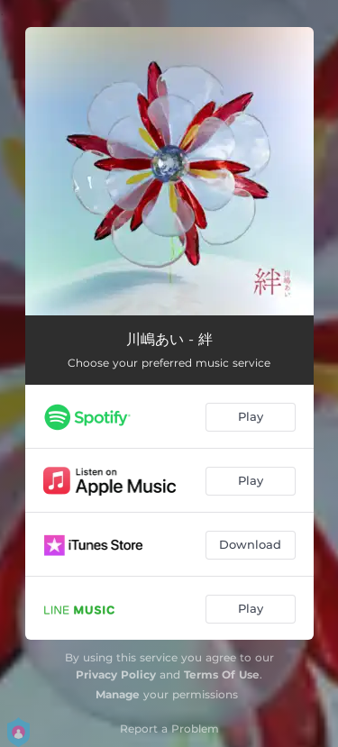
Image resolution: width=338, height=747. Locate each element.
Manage (118, 694)
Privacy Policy (116, 674)
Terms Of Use (222, 674)
